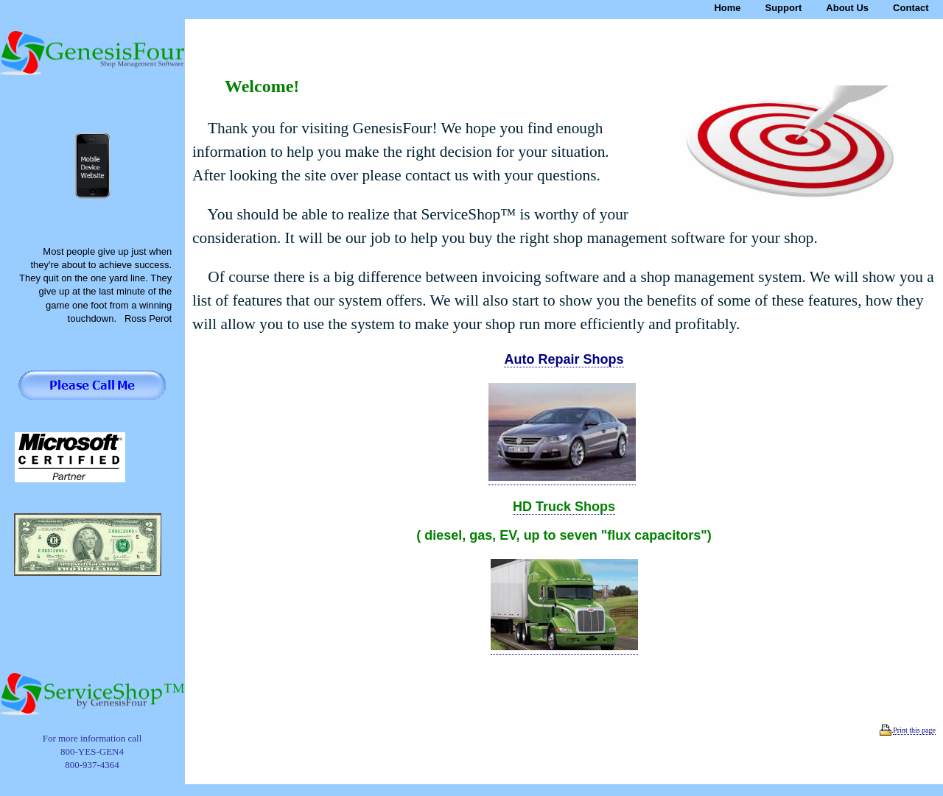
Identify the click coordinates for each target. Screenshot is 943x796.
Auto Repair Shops (563, 359)
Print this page (914, 730)
